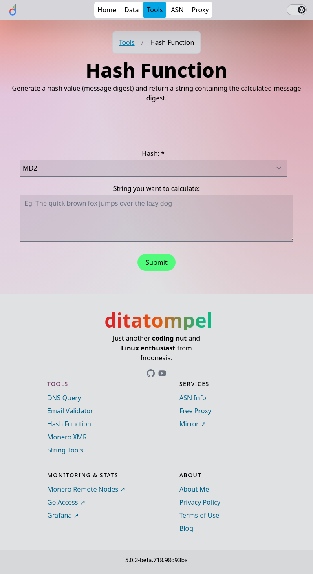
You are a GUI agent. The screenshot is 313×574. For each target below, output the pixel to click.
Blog (186, 528)
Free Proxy (195, 410)
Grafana (59, 515)
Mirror (189, 423)
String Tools (65, 449)
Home (106, 9)
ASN (177, 9)
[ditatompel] (13, 9)
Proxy (200, 9)
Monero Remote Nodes (82, 489)
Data (131, 9)
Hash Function (69, 423)
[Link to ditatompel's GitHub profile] (151, 373)
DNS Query (64, 397)
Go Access (62, 502)
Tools (155, 9)
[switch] (296, 10)
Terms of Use (199, 515)
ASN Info (192, 397)
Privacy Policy (199, 502)
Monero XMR (67, 436)
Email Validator (70, 410)
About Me (194, 489)
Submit (156, 262)
